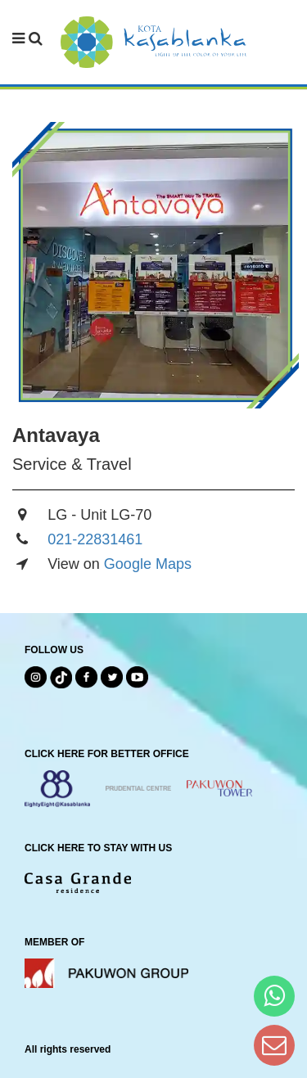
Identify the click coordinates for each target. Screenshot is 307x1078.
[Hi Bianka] (274, 995)
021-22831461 (94, 539)
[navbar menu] (27, 39)
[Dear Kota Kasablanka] (274, 1044)
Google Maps (148, 564)
